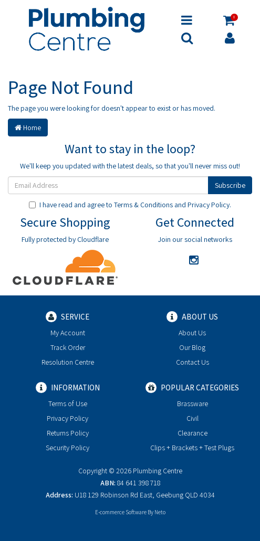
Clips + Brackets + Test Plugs (192, 447)
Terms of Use (67, 403)
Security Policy (67, 447)
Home (28, 127)
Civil (192, 418)
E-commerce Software (121, 512)
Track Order (67, 347)
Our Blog (192, 347)
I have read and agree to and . (130, 204)
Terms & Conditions (143, 204)
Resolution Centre (67, 362)
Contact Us (192, 362)
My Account (67, 332)
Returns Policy (68, 433)
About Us (192, 332)
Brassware (192, 403)
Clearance (192, 433)
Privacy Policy (209, 204)
